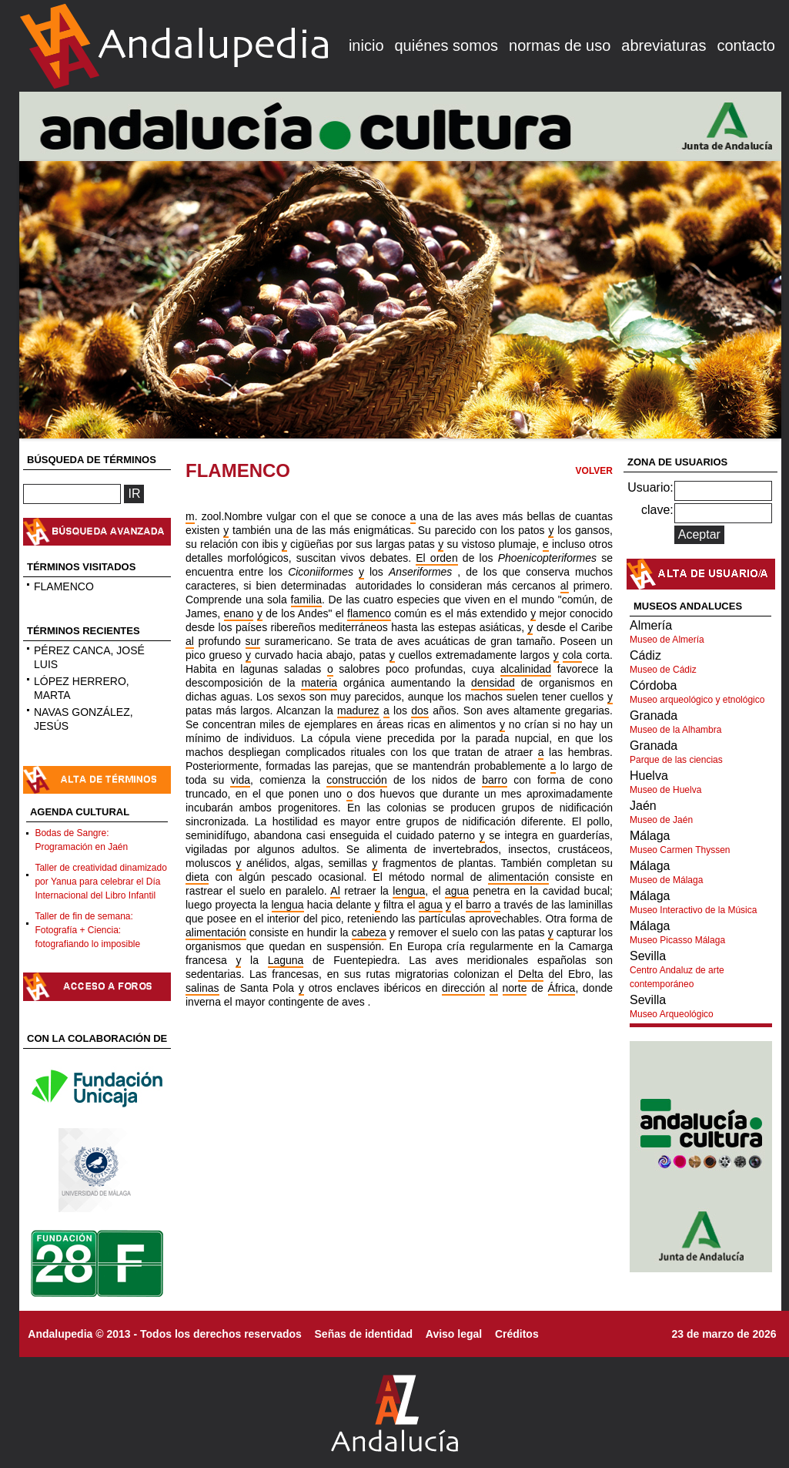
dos (420, 710)
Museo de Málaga (666, 880)
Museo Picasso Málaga (677, 940)
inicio (366, 45)
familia (306, 599)
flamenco (369, 613)
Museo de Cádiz (663, 669)
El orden (436, 558)
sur (253, 641)
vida (240, 780)
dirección (463, 988)
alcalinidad (525, 669)
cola (573, 655)
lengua (409, 891)
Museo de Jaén (661, 820)
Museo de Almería (667, 639)
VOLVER (594, 470)
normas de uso (559, 45)
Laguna (286, 960)
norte (515, 988)
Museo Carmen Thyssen (680, 850)
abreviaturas (663, 45)
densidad (493, 683)
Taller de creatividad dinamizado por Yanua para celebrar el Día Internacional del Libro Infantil (100, 881)
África (562, 988)
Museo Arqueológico (672, 1014)
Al (334, 891)
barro (494, 780)
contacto (746, 45)
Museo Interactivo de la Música (693, 910)
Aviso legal (454, 1334)
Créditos (517, 1334)
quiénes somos (447, 45)
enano (239, 613)
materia (319, 683)
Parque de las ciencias (676, 759)
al (564, 585)
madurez (358, 710)
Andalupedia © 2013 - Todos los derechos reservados (165, 1334)
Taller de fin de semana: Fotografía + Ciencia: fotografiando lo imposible (87, 930)
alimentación (518, 877)
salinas (202, 988)
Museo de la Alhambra (675, 729)
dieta (197, 877)
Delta (530, 974)
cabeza (369, 932)
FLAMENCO (64, 586)
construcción (356, 780)
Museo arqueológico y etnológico (697, 699)
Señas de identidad (364, 1334)
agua (457, 891)
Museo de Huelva (665, 789)
